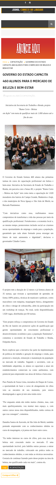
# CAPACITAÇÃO (17, 467)
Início (5, 61)
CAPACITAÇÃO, (28, 95)
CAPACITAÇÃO (16, 61)
